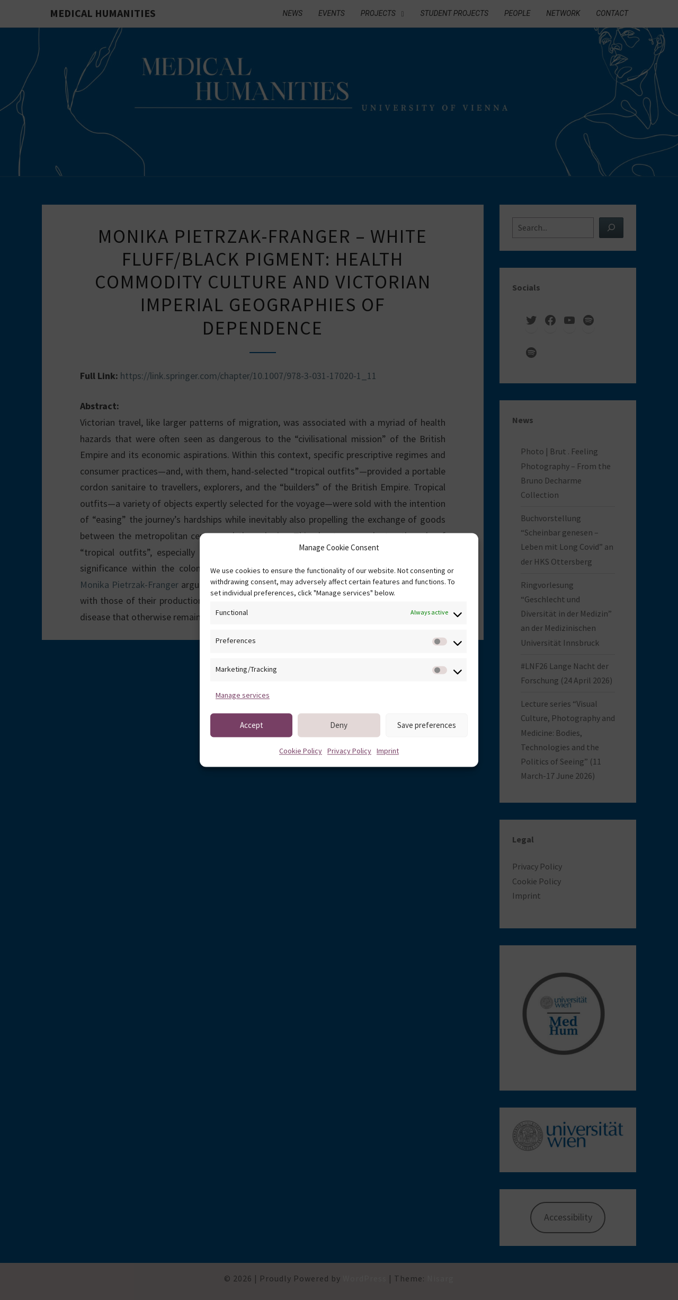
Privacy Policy (349, 751)
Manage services (243, 695)
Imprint (388, 751)
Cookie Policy (300, 751)
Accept (251, 725)
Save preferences (426, 725)
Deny (338, 725)
